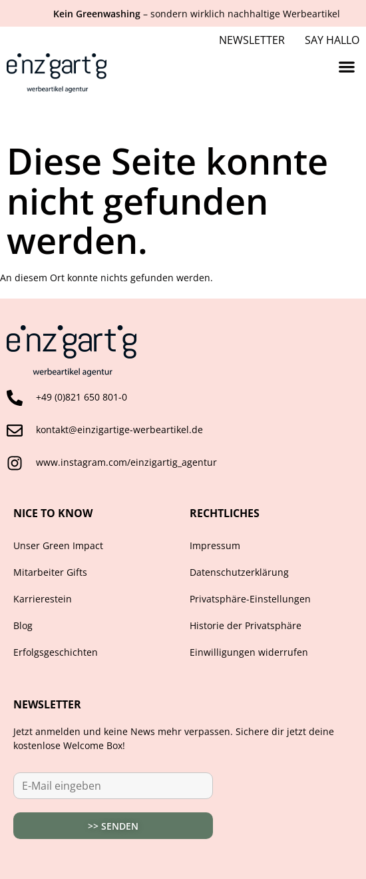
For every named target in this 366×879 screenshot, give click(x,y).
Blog (23, 625)
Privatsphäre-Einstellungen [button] (250, 598)
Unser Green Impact (58, 545)
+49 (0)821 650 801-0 (81, 397)
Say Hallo (332, 40)
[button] (346, 66)
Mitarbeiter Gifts (50, 572)
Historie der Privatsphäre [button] (245, 625)
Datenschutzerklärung (239, 572)
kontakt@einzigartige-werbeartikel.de (119, 429)
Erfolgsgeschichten (55, 652)
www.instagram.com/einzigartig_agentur (126, 462)
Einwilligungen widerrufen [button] (249, 652)
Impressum (215, 545)
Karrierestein (42, 598)
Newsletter (252, 40)
